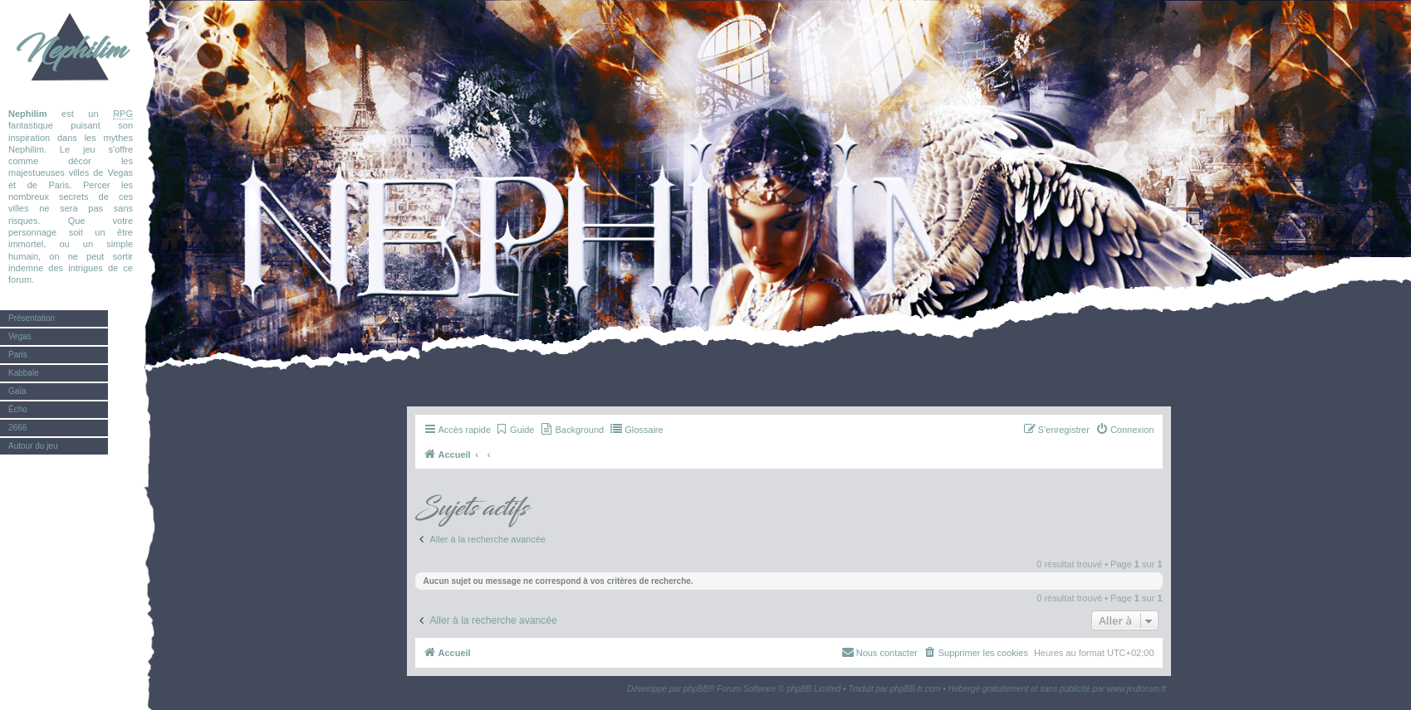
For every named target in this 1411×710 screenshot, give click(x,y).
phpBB (695, 688)
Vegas (20, 336)
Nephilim (70, 50)
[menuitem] (514, 430)
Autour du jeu (33, 445)
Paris (17, 354)
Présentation (31, 318)
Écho (17, 409)
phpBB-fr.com (915, 688)
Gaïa (17, 391)
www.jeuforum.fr (1137, 688)
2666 (17, 427)
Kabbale (23, 372)
